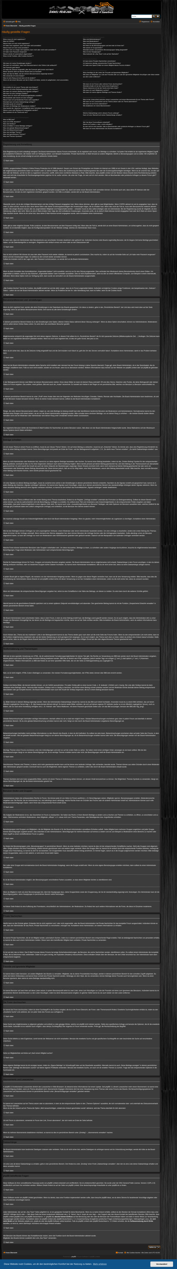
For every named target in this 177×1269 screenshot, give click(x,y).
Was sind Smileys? (9, 124)
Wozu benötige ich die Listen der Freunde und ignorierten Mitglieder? (106, 72)
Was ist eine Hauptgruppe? (92, 52)
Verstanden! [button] (161, 1264)
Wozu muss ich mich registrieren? (14, 39)
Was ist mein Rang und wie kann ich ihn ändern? (19, 78)
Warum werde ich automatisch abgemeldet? (17, 54)
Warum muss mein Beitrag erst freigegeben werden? (20, 110)
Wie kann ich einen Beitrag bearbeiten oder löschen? (20, 89)
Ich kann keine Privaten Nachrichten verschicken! (99, 61)
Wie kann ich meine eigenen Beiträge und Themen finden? (102, 92)
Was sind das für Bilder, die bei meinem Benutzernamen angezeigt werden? (28, 74)
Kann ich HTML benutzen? (12, 122)
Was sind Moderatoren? (91, 41)
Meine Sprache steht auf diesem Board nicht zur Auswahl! (22, 71)
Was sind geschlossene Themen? (14, 134)
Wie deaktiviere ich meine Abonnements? (96, 106)
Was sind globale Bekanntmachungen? (16, 128)
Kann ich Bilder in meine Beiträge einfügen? (17, 126)
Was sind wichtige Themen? (12, 132)
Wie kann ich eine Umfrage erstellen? (15, 93)
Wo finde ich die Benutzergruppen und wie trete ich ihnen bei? (103, 45)
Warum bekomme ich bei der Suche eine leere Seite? (100, 88)
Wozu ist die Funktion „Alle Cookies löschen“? (18, 56)
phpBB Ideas (106, 1198)
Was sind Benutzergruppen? (92, 43)
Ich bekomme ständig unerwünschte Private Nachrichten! (102, 63)
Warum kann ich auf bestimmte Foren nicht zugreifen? (21, 100)
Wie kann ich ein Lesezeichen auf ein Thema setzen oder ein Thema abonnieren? (110, 101)
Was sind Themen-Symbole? (12, 136)
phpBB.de (147, 368)
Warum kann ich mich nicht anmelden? (16, 48)
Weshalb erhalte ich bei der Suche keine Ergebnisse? (100, 86)
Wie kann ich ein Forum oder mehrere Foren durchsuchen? (102, 84)
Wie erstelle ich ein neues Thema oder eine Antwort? (20, 87)
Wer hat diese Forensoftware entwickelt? (96, 122)
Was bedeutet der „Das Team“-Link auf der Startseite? (101, 54)
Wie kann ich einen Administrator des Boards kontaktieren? (102, 128)
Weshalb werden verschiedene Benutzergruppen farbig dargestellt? (105, 50)
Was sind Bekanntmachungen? (13, 130)
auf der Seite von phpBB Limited (67, 1185)
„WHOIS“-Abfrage (9, 1214)
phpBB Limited (131, 368)
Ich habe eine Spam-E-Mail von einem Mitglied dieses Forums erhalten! (106, 65)
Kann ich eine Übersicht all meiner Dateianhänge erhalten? (102, 115)
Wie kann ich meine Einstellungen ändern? (17, 63)
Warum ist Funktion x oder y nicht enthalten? (97, 124)
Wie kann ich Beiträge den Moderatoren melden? (19, 106)
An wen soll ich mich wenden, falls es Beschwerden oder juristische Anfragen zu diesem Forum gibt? (116, 126)
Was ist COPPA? (8, 41)
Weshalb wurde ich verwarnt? (13, 104)
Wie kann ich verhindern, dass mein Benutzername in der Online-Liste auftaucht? (30, 65)
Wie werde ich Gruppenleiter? (93, 48)
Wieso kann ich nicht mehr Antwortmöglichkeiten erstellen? (22, 95)
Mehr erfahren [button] (100, 1264)
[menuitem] (18, 21)
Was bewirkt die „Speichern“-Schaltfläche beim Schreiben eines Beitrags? (27, 108)
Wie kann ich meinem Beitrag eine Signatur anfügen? (20, 91)
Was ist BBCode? (9, 119)
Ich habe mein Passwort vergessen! (15, 52)
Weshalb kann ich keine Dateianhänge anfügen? (19, 102)
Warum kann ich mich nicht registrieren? (16, 43)
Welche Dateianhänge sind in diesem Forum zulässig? (101, 113)
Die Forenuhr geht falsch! (11, 67)
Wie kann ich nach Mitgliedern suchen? (96, 90)
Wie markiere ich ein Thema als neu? (15, 112)
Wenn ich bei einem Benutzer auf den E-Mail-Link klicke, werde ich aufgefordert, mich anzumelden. (36, 80)
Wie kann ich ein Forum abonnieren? (95, 104)
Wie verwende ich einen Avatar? (13, 76)
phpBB (73, 1256)
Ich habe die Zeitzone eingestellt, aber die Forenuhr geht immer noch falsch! (28, 69)
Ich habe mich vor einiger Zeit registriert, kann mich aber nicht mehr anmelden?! (29, 50)
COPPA (122, 204)
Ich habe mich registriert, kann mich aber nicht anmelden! (22, 45)
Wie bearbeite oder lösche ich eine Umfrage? (18, 98)
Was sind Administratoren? (92, 39)
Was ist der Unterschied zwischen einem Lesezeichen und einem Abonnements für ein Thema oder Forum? (118, 99)
